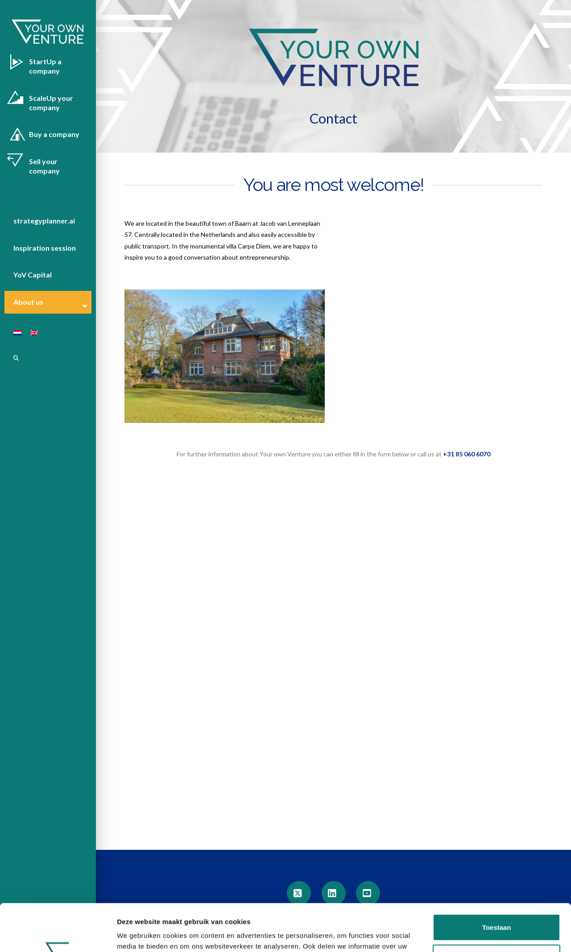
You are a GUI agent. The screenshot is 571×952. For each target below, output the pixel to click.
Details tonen (138, 934)
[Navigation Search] (10, 358)
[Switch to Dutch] (12, 332)
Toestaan (496, 880)
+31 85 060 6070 (466, 454)
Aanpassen (497, 911)
